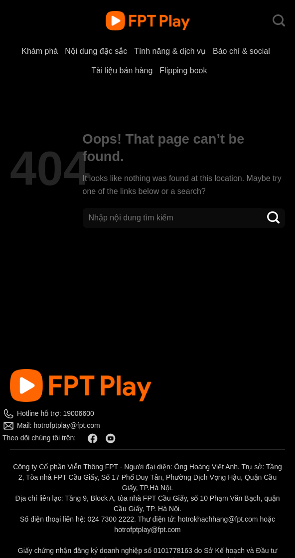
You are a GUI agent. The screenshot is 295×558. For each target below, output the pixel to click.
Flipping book (183, 70)
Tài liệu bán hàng (121, 70)
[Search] (279, 20)
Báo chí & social (241, 51)
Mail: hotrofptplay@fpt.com (58, 425)
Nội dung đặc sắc (96, 51)
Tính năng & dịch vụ (170, 51)
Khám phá (39, 51)
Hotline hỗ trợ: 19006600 (55, 413)
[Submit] (273, 218)
